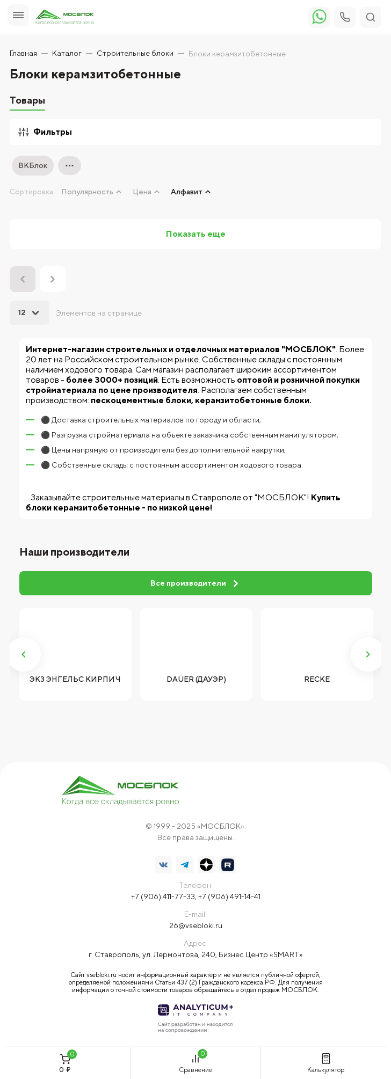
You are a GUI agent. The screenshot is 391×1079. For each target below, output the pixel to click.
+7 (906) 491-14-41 (229, 896)
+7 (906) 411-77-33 (163, 896)
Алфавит (186, 191)
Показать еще (196, 234)
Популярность (87, 191)
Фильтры (45, 132)
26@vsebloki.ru (195, 925)
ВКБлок (32, 165)
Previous (23, 654)
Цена (142, 191)
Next (368, 654)
